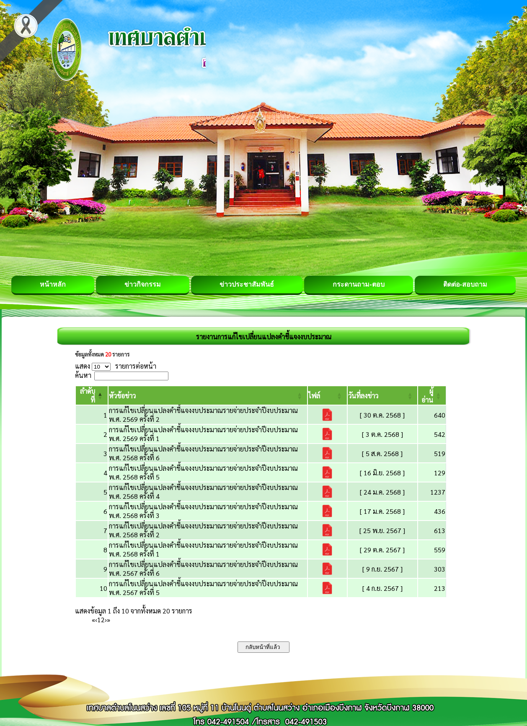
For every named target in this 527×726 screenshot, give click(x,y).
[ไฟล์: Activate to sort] (327, 395)
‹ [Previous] (96, 619)
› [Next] (106, 619)
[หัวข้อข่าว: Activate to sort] (207, 395)
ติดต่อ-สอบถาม (465, 284)
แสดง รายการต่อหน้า (115, 366)
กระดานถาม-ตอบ (358, 284)
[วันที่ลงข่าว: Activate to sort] (383, 395)
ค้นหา (83, 375)
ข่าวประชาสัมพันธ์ (247, 284)
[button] (122, 395)
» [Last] (108, 619)
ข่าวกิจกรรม (142, 284)
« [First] (93, 619)
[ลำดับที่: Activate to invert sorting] (92, 395)
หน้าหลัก (53, 284)
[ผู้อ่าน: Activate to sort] (432, 395)
